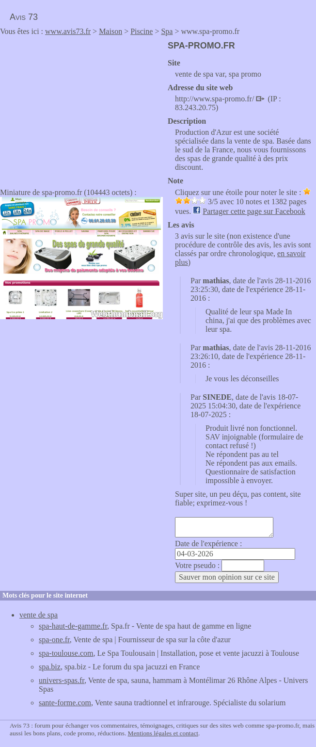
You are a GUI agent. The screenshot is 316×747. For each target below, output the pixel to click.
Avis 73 (24, 17)
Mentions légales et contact (163, 733)
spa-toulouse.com (66, 653)
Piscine (141, 31)
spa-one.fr (54, 639)
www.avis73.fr (68, 31)
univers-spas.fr (61, 680)
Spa (167, 31)
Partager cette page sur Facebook (254, 211)
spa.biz (50, 667)
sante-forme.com (65, 702)
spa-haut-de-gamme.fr (73, 626)
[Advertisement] (81, 109)
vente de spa (38, 615)
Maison (110, 31)
